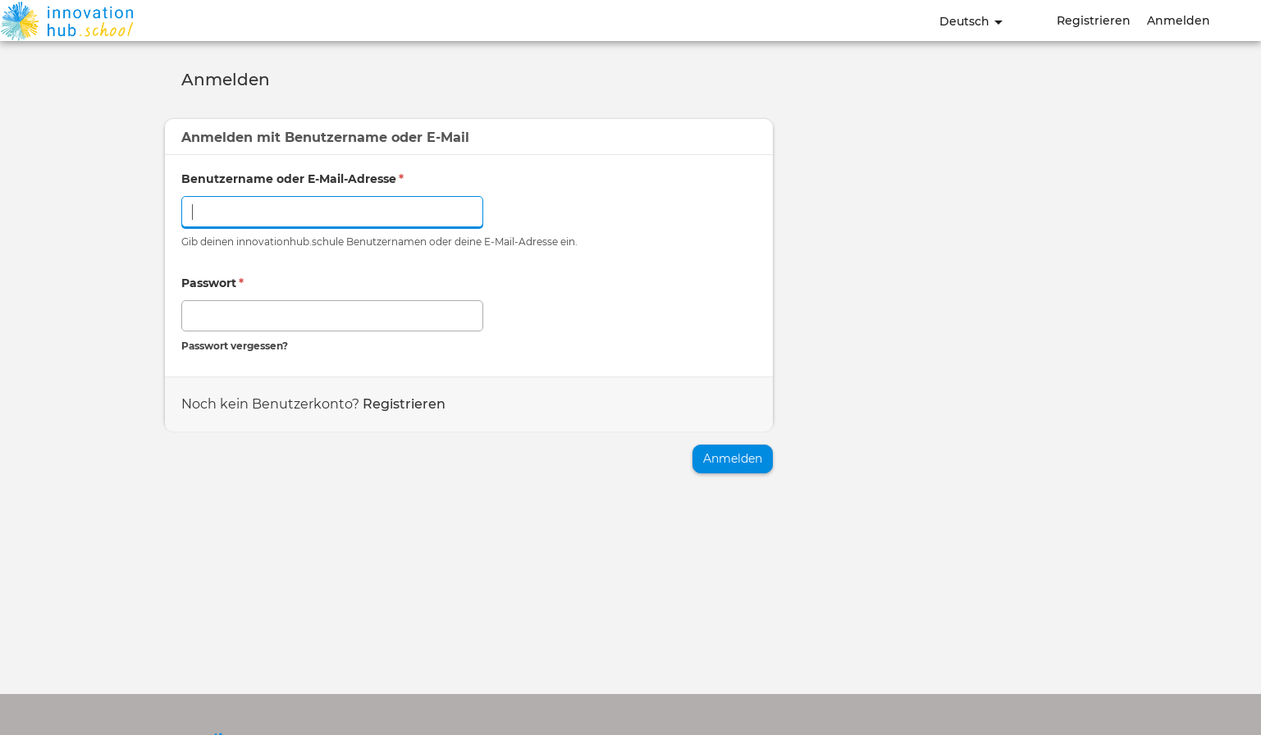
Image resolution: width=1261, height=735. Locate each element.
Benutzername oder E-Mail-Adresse (292, 178)
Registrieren (1094, 20)
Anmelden (1178, 20)
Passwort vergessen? (234, 346)
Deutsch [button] (971, 21)
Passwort (212, 283)
